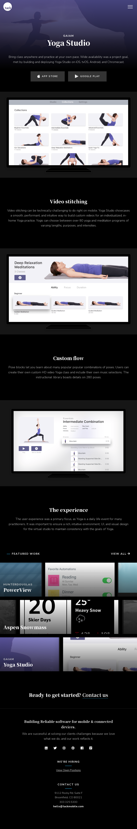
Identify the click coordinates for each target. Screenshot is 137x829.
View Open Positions (68, 770)
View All (120, 554)
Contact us (95, 694)
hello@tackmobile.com (68, 806)
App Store (47, 76)
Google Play (87, 76)
